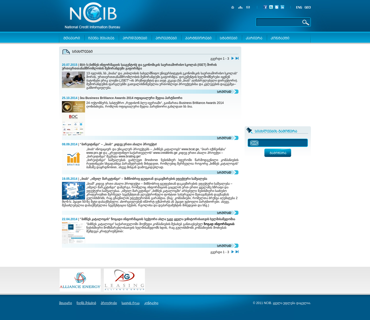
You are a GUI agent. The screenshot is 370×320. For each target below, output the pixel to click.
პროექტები (109, 303)
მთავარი (65, 303)
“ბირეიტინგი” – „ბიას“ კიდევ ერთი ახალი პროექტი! (118, 144)
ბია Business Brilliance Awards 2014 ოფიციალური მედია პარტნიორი (131, 98)
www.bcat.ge (190, 149)
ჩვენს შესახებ (86, 303)
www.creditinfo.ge (165, 153)
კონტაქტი (151, 303)
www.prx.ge (94, 153)
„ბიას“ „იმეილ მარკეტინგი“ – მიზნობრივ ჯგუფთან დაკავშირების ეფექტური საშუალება (143, 179)
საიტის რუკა (130, 303)
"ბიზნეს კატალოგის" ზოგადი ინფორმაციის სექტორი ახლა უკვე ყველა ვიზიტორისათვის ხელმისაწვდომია (157, 219)
